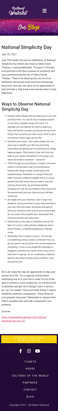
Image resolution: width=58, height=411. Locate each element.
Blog (30, 396)
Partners (30, 382)
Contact (30, 389)
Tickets (30, 361)
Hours (30, 368)
